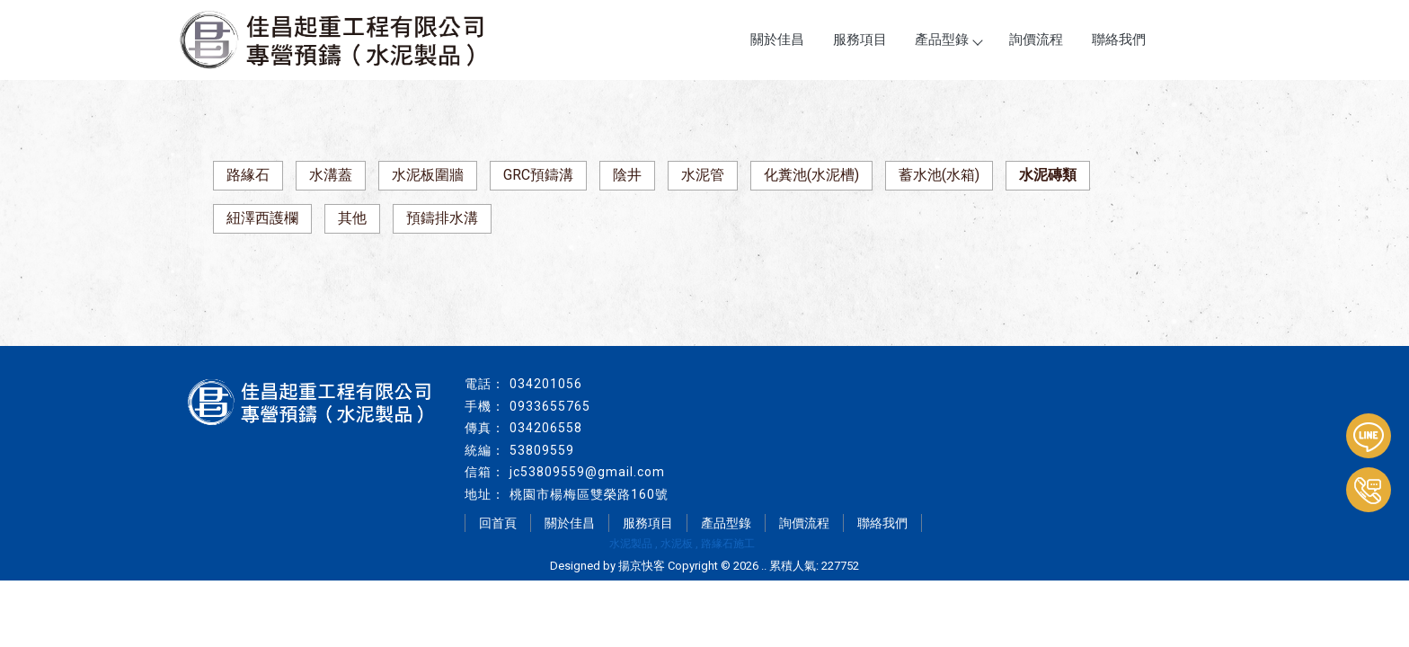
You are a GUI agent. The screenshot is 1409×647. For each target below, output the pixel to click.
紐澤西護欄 (262, 217)
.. (764, 565)
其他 (352, 217)
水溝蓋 (330, 174)
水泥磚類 (1048, 174)
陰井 (627, 174)
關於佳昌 (777, 39)
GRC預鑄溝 (538, 174)
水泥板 (676, 543)
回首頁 (498, 523)
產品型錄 (948, 39)
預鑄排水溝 (442, 217)
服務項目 (860, 39)
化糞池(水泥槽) (811, 174)
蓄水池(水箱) (939, 174)
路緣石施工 (728, 543)
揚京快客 (641, 565)
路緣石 (248, 174)
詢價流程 (1036, 39)
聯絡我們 (1119, 39)
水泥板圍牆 (428, 174)
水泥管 (702, 174)
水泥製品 (630, 543)
